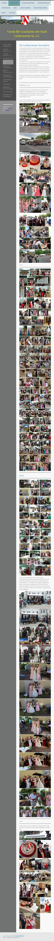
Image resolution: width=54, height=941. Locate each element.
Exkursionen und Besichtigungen (7, 95)
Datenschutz (10, 936)
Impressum (5, 936)
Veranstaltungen (14, 2)
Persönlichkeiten (6, 7)
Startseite (4, 2)
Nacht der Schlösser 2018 (7, 50)
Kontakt (4, 12)
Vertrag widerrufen (19, 936)
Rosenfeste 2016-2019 (7, 62)
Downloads (12, 12)
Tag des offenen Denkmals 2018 (7, 45)
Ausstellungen (6, 84)
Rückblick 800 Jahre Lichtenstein (8, 88)
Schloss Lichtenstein (25, 7)
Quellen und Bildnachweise (40, 7)
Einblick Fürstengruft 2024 (8, 71)
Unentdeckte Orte (7, 58)
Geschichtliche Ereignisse (28, 2)
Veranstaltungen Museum (7, 80)
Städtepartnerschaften (43, 2)
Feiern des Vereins (7, 91)
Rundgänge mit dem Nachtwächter (8, 75)
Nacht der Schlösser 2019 (7, 54)
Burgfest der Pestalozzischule (7, 66)
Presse (15, 7)
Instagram (7, 110)
